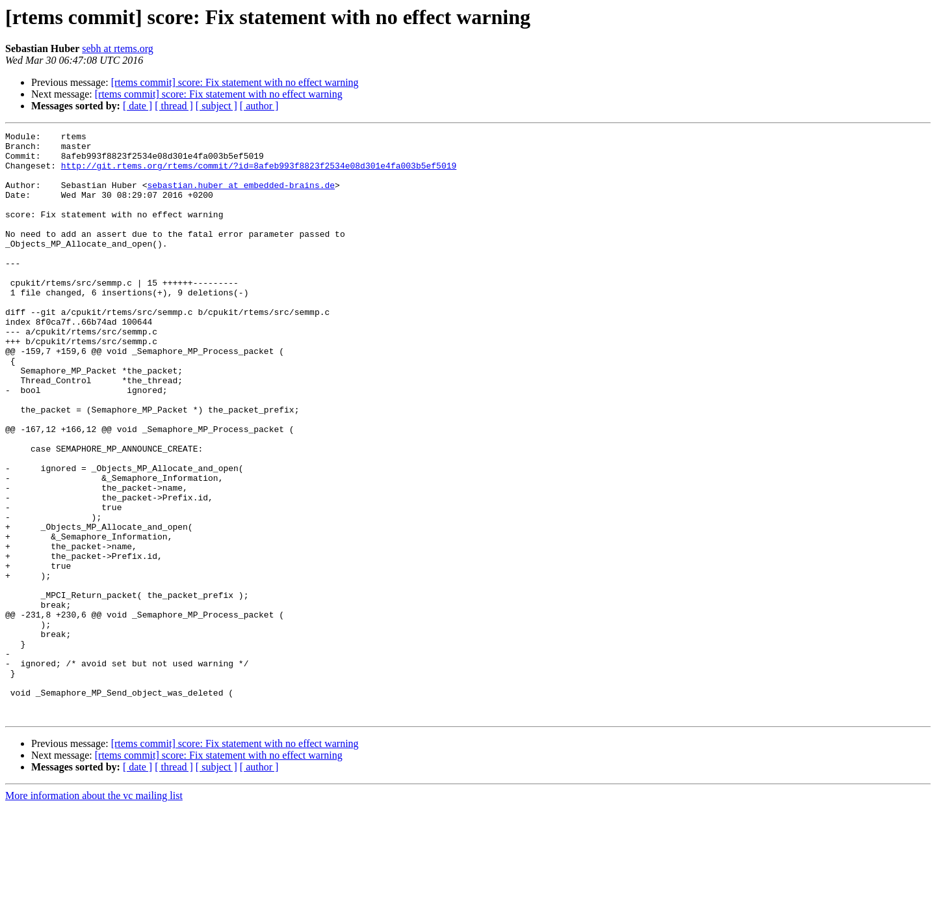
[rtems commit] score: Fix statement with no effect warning (235, 82)
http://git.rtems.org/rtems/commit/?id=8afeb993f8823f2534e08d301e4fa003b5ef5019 (258, 173)
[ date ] (137, 105)
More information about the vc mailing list (94, 912)
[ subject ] (216, 105)
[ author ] (259, 105)
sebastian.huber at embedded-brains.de (241, 196)
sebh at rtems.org (117, 48)
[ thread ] (174, 105)
